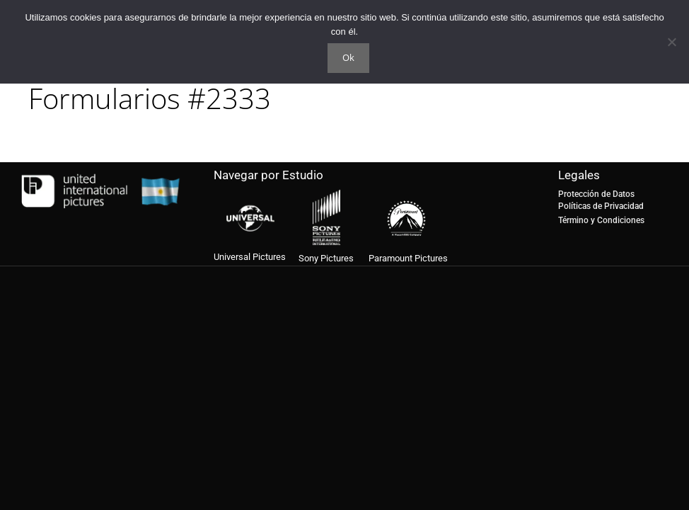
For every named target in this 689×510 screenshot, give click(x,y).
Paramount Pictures (408, 258)
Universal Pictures (250, 256)
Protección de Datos (596, 194)
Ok (348, 57)
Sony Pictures (326, 258)
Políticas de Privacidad (601, 206)
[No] (671, 42)
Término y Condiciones (601, 220)
